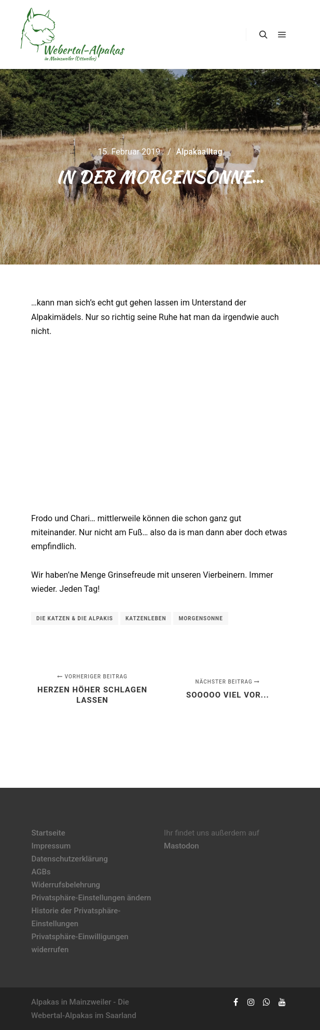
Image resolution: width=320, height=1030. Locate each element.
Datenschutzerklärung (69, 859)
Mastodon (181, 846)
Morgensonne (200, 618)
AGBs (40, 871)
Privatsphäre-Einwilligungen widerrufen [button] (79, 943)
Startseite (48, 833)
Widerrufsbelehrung (65, 884)
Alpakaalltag (199, 152)
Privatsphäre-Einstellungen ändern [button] (91, 897)
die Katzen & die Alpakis (74, 618)
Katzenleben (146, 618)
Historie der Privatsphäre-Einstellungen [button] (75, 917)
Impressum (51, 846)
